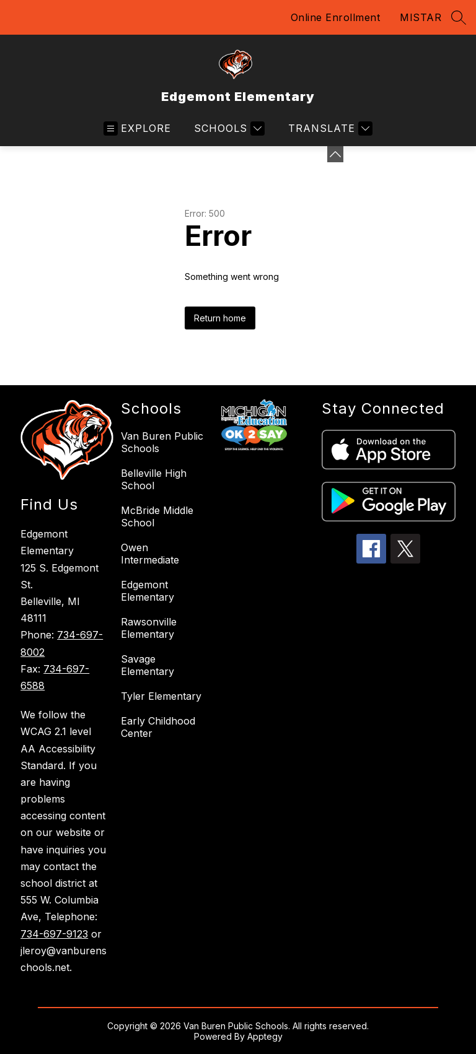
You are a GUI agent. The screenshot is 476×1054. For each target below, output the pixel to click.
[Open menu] (137, 128)
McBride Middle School (157, 516)
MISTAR (420, 17)
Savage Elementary (147, 665)
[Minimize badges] (335, 154)
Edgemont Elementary (147, 590)
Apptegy (265, 1036)
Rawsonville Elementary (149, 628)
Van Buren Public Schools (162, 442)
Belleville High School (154, 479)
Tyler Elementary (161, 696)
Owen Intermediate (150, 553)
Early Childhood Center (158, 727)
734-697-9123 (54, 934)
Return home (220, 318)
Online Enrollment (336, 17)
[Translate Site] (328, 128)
